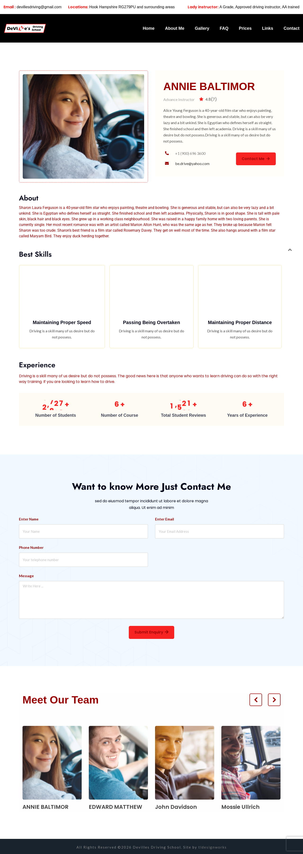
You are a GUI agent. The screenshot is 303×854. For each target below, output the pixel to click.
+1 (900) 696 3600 (190, 153)
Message (26, 574)
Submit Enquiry (151, 630)
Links (267, 28)
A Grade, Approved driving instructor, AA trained (243, 7)
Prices (245, 28)
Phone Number (31, 546)
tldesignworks (212, 846)
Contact (291, 28)
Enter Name (29, 517)
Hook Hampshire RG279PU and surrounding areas (121, 7)
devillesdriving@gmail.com (33, 7)
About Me (174, 28)
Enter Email (164, 517)
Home (149, 28)
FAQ (224, 28)
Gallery (202, 28)
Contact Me (255, 158)
